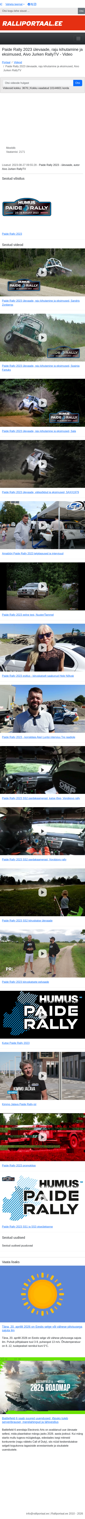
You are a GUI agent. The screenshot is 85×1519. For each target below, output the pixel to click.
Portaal (6, 62)
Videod (18, 62)
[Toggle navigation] (78, 38)
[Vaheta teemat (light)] (12, 4)
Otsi (81, 11)
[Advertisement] (42, 1484)
